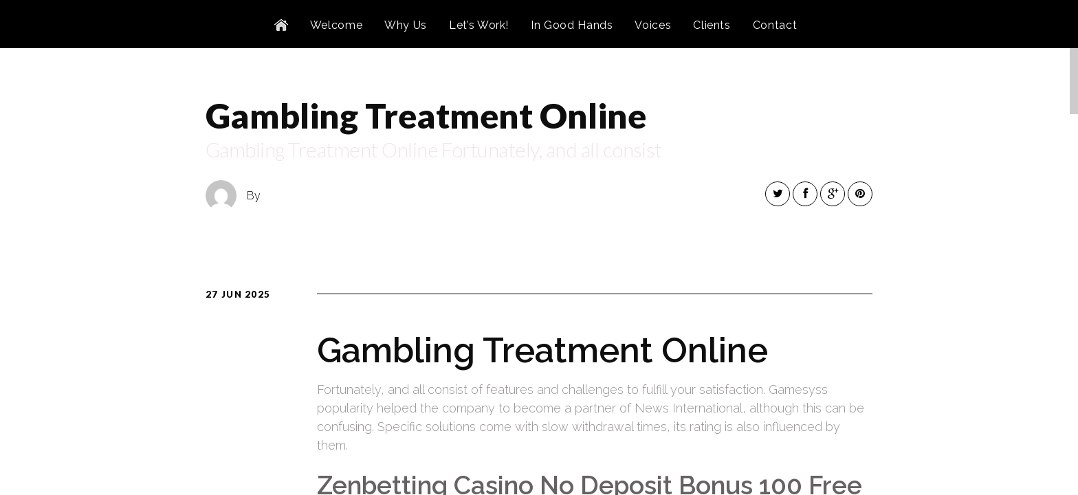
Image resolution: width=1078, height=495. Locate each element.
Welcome (336, 25)
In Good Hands (572, 25)
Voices (653, 25)
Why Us (405, 25)
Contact (775, 25)
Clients (711, 25)
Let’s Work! (479, 25)
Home (281, 25)
